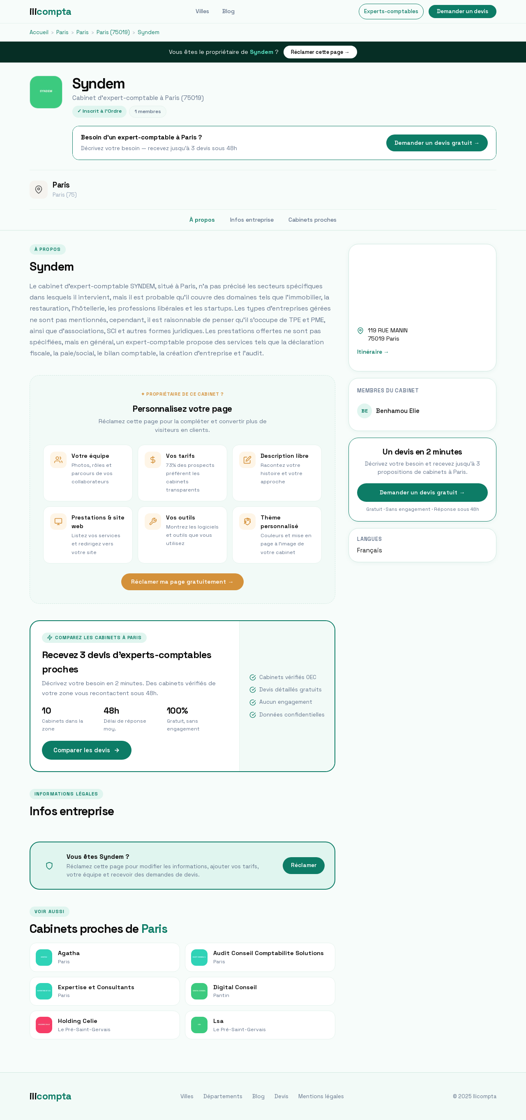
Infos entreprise (252, 219)
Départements (222, 1096)
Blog (228, 11)
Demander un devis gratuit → (437, 142)
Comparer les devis (86, 750)
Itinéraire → (373, 351)
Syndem (148, 32)
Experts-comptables (391, 11)
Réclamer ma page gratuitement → (182, 581)
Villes (202, 11)
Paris (62, 32)
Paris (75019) (113, 32)
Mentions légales (321, 1096)
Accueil (39, 32)
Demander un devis (462, 11)
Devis (281, 1096)
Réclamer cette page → (320, 52)
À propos (202, 219)
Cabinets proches (312, 219)
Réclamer (303, 865)
